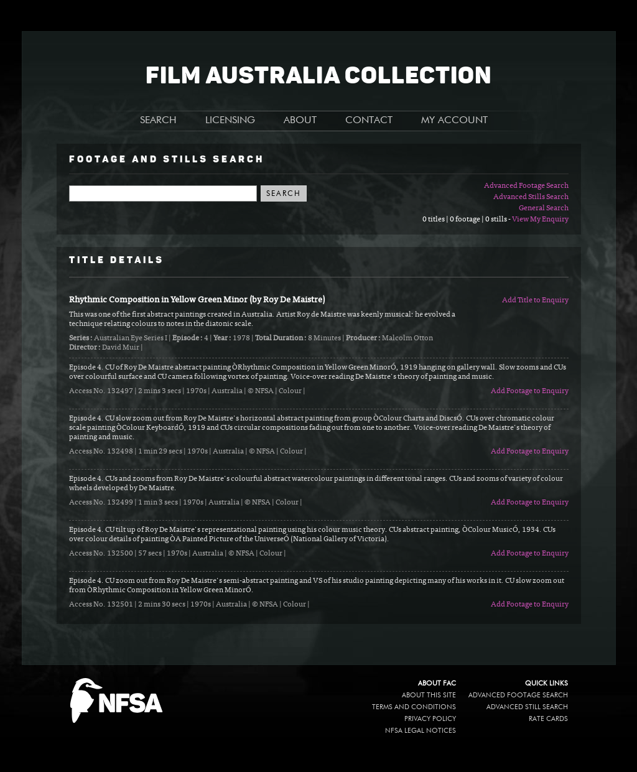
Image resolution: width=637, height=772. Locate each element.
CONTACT (369, 121)
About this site (429, 695)
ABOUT (300, 121)
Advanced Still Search (527, 707)
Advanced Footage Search (526, 186)
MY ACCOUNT (454, 121)
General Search (544, 208)
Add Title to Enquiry (535, 300)
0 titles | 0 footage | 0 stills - (467, 219)
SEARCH (158, 121)
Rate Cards (548, 718)
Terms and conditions (414, 707)
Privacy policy (430, 718)
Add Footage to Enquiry (530, 391)
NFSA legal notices (420, 730)
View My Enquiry (540, 219)
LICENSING (230, 121)
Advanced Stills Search (531, 197)
